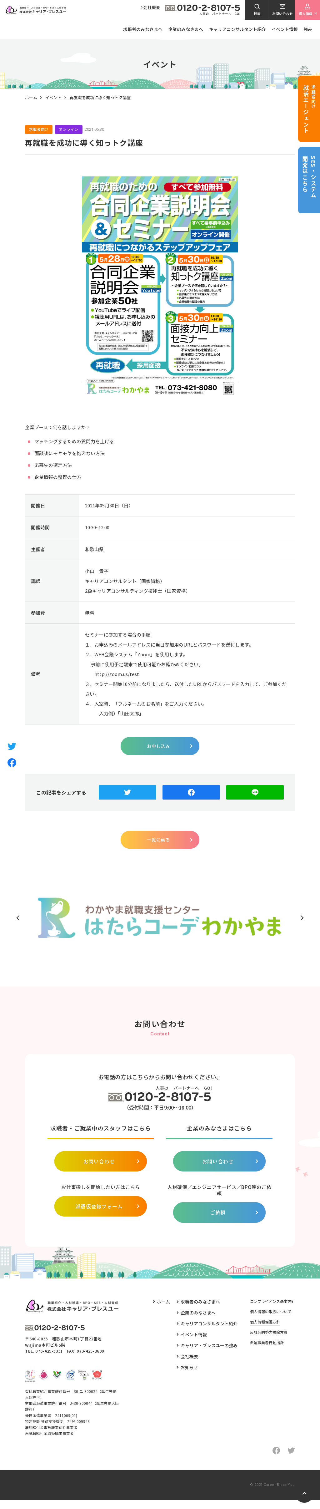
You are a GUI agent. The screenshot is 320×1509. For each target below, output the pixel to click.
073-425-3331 (49, 1360)
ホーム (31, 98)
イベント (53, 98)
